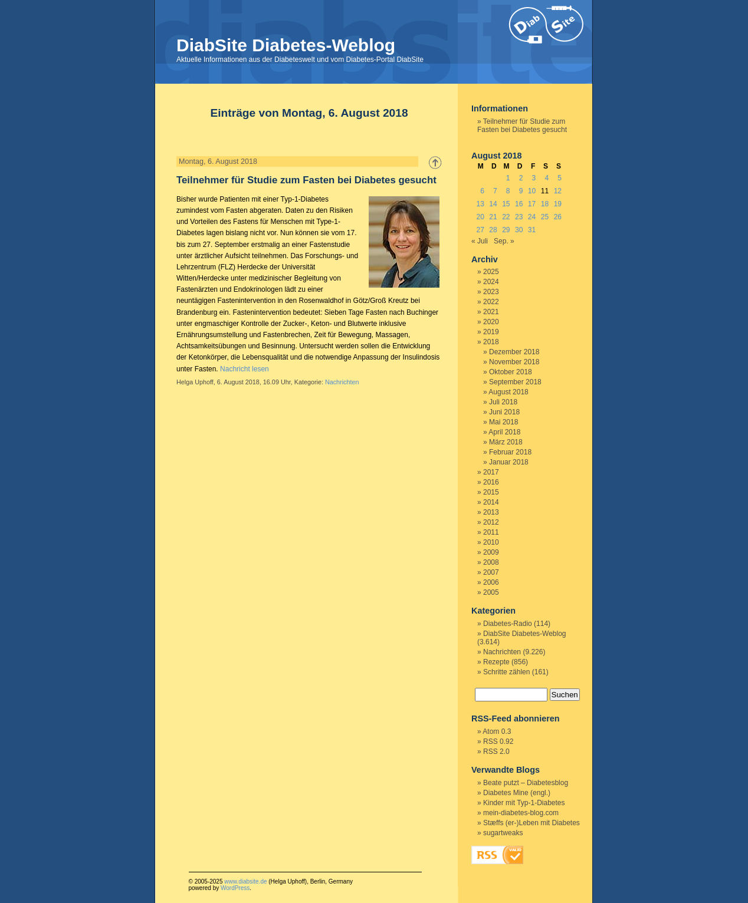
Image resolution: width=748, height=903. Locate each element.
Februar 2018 (510, 452)
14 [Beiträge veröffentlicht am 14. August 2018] (493, 204)
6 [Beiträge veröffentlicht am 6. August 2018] (482, 191)
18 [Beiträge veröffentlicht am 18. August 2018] (545, 204)
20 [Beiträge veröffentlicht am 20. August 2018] (480, 217)
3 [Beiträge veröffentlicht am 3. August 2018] (534, 178)
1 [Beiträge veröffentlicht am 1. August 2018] (508, 178)
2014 (491, 502)
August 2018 (508, 392)
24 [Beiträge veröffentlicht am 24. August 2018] (532, 217)
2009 (491, 552)
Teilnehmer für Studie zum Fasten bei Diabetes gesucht (306, 180)
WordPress (235, 888)
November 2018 (514, 362)
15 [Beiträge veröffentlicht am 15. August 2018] (506, 204)
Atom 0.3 (497, 731)
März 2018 (506, 442)
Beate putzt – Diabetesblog (525, 783)
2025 (491, 272)
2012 (491, 522)
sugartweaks (503, 833)
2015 (491, 492)
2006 (491, 582)
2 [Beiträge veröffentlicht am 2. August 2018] (521, 178)
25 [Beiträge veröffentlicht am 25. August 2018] (545, 217)
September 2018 (515, 382)
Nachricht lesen (244, 369)
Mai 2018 (503, 422)
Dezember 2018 (514, 352)
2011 (491, 532)
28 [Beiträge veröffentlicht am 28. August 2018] (493, 230)
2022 (491, 302)
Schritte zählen (506, 672)
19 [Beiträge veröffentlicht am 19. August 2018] (558, 204)
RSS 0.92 (498, 741)
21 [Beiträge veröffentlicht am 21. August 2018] (493, 217)
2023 (491, 292)
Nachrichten (342, 381)
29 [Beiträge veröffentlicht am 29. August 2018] (506, 230)
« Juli (479, 241)
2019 (491, 332)
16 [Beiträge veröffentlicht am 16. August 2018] (519, 204)
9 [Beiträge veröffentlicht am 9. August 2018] (521, 191)
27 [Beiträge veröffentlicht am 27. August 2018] (480, 230)
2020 (491, 322)
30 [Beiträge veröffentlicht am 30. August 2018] (519, 230)
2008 (491, 562)
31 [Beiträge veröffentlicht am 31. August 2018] (532, 230)
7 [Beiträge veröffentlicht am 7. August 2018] (495, 191)
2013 (491, 512)
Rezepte (496, 662)
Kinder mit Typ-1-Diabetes (524, 803)
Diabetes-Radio (507, 623)
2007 (491, 572)
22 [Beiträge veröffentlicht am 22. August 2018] (506, 217)
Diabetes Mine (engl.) (516, 793)
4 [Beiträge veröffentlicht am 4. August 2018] (546, 178)
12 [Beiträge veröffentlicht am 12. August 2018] (558, 191)
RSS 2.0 (496, 751)
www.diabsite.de (245, 881)
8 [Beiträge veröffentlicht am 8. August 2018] (508, 191)
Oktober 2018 (510, 372)
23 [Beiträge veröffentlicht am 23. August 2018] (519, 217)
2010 (491, 542)
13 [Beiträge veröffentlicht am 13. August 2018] (480, 204)
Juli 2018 (503, 402)
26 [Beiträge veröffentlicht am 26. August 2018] (558, 217)
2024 (491, 282)
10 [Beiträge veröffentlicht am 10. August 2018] (532, 191)
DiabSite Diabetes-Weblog (285, 45)
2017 (491, 472)
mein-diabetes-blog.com (521, 813)
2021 (491, 312)
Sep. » (504, 241)
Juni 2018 (504, 412)
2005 (491, 592)
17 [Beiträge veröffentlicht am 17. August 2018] (532, 204)
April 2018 (504, 432)
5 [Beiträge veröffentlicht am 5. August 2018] (559, 178)
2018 (491, 342)
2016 (491, 482)
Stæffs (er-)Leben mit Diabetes (531, 823)
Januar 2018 (509, 462)
